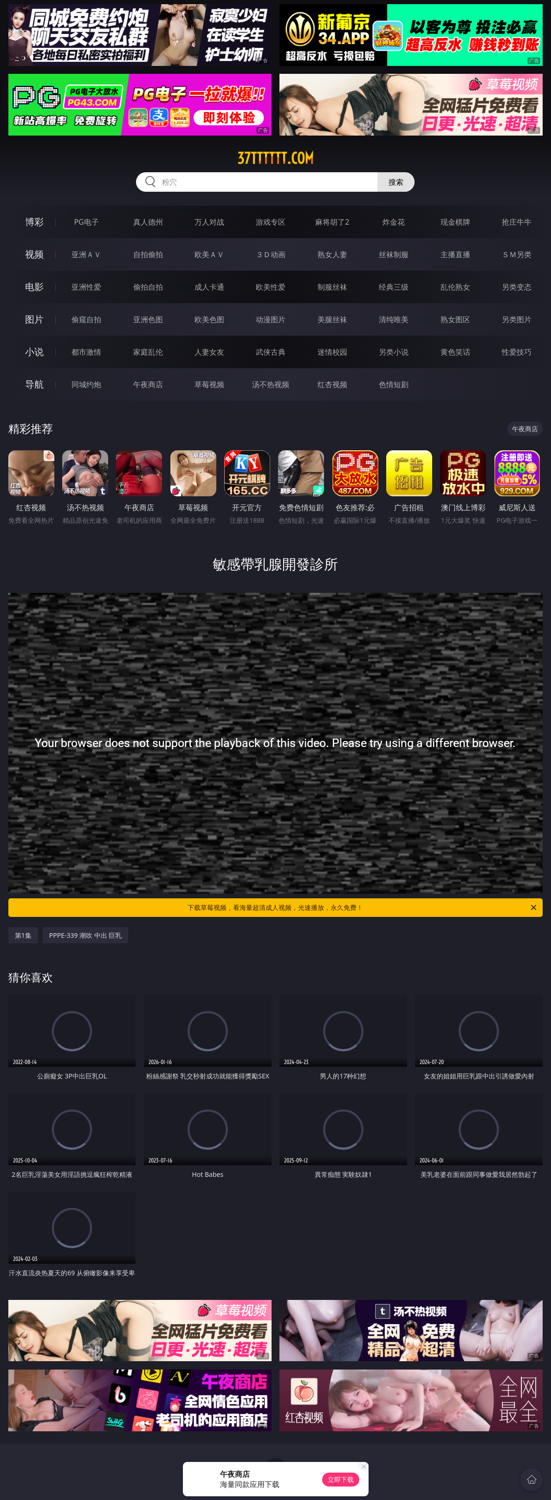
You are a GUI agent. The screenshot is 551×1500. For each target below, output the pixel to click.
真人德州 (148, 222)
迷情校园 (332, 352)
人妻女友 (209, 352)
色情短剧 (393, 384)
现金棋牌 (455, 222)
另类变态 (517, 287)
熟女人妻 (332, 254)
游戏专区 (270, 222)
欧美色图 (209, 319)
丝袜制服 (393, 254)
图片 (34, 319)
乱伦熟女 (455, 287)
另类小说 (393, 352)
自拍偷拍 (148, 254)
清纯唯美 (393, 319)
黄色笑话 (455, 352)
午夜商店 (148, 384)
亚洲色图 (148, 319)
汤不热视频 (270, 384)
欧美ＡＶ (209, 254)
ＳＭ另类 (517, 254)
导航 (34, 384)
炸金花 (393, 222)
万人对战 (209, 222)
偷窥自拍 (86, 319)
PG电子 (86, 222)
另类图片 (517, 319)
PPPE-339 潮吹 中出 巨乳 (85, 935)
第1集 (23, 935)
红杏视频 (332, 384)
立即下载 (341, 1479)
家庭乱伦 (148, 352)
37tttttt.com (275, 158)
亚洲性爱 (86, 287)
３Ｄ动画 (270, 254)
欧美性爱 (270, 287)
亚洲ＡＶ (86, 254)
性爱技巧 (517, 352)
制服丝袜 (332, 287)
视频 (34, 254)
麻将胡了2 (332, 222)
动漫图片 (270, 319)
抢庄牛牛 (517, 222)
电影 (34, 286)
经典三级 (393, 287)
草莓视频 (209, 384)
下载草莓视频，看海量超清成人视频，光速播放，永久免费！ (363, 907)
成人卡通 (209, 287)
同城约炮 (86, 384)
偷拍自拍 (148, 287)
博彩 (34, 221)
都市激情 (86, 352)
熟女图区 (455, 319)
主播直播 (455, 254)
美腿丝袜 (332, 319)
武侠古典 (270, 352)
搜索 (396, 182)
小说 (34, 351)
